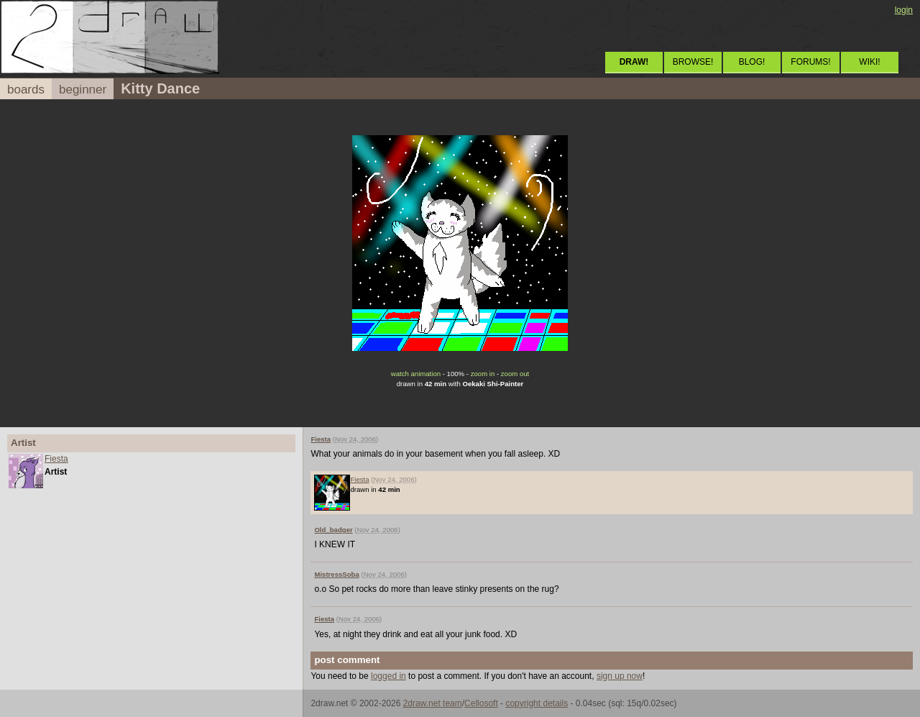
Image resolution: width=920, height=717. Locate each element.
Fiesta (56, 459)
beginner (82, 89)
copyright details (536, 703)
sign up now (620, 676)
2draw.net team (432, 703)
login (904, 10)
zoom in (483, 374)
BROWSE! (693, 62)
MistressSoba (336, 574)
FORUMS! (810, 62)
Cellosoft (481, 703)
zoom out (515, 374)
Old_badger (333, 530)
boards (26, 89)
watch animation (416, 374)
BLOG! (752, 62)
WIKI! (869, 62)
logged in (388, 676)
